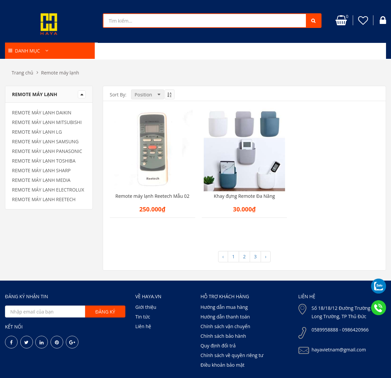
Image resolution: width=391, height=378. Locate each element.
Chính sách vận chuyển (225, 326)
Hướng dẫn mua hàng (224, 307)
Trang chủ (22, 72)
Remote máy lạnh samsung (45, 141)
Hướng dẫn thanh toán (225, 317)
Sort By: (118, 94)
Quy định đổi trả (218, 345)
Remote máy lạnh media (41, 180)
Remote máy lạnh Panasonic (47, 151)
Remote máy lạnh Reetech (43, 199)
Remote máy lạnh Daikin (41, 112)
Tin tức (142, 317)
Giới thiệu (145, 307)
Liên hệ (143, 326)
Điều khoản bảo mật (222, 365)
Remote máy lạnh (60, 72)
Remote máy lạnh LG (37, 132)
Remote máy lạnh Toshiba (43, 161)
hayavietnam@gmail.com (339, 349)
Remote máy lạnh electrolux (48, 190)
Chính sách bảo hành (223, 336)
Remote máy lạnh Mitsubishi (47, 122)
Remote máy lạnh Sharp (41, 170)
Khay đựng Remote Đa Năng (244, 196)
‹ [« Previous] (223, 256)
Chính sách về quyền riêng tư (231, 355)
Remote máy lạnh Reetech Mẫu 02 (152, 196)
